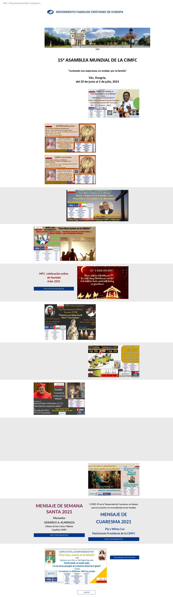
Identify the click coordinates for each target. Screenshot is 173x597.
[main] (54, 276)
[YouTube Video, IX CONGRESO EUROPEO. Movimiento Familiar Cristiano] (86, 439)
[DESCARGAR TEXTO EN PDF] (124, 557)
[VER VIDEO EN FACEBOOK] (54, 288)
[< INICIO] (86, 592)
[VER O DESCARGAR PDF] (59, 535)
